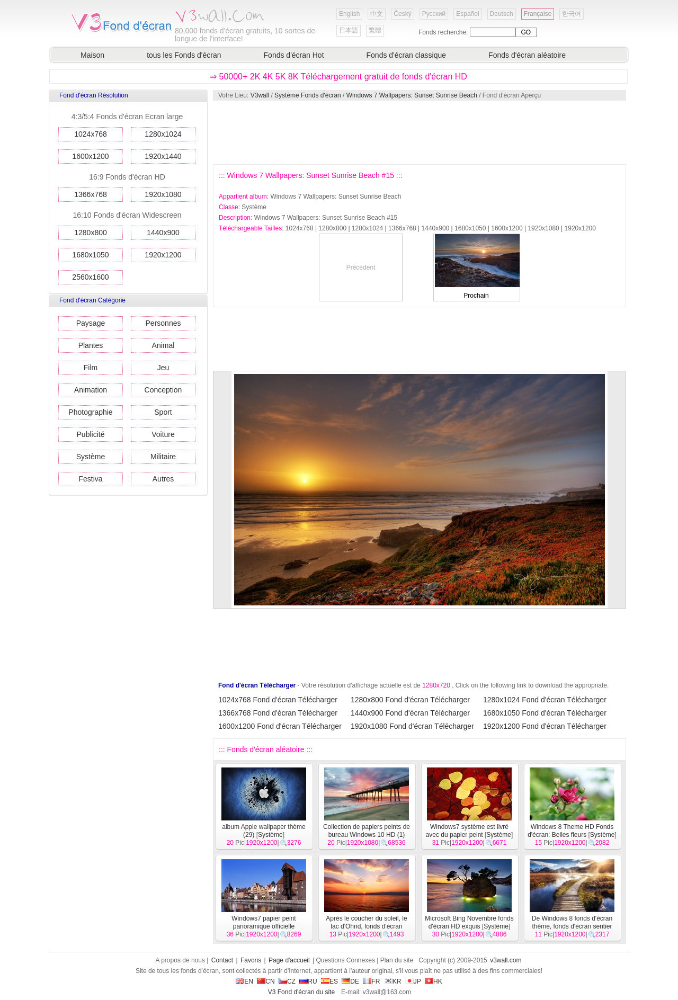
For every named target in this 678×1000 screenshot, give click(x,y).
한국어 (571, 13)
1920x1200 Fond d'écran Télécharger (544, 726)
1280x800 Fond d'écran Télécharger (410, 699)
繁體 (375, 30)
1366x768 (90, 194)
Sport (163, 412)
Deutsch (501, 13)
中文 (376, 13)
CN (265, 981)
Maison (92, 55)
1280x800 (90, 232)
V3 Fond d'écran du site (301, 992)
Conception (163, 390)
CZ (287, 981)
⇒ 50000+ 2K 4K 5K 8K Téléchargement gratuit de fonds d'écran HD (338, 76)
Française (538, 13)
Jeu (163, 367)
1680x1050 (90, 255)
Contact (222, 960)
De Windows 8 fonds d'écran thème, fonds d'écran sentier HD (572, 926)
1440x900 (163, 232)
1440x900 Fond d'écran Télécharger (410, 713)
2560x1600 (90, 277)
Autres (163, 479)
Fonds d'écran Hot (294, 55)
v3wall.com (505, 960)
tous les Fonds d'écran (184, 55)
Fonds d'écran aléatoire (527, 55)
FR (371, 981)
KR (393, 981)
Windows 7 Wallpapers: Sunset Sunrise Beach (411, 95)
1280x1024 (163, 134)
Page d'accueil (289, 960)
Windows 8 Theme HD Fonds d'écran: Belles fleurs (570, 830)
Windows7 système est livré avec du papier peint (467, 830)
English (349, 13)
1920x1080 (163, 194)
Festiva (90, 479)
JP (413, 981)
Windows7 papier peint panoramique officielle (263, 922)
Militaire (163, 456)
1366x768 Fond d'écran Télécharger (277, 713)
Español (467, 13)
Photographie (90, 412)
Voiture (163, 434)
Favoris (250, 960)
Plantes (90, 345)
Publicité (91, 434)
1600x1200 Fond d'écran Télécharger (280, 726)
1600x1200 (90, 156)
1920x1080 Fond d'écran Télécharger (412, 726)
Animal (163, 345)
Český (402, 13)
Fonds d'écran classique (407, 55)
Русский (434, 13)
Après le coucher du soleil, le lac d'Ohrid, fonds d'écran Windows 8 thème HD (366, 926)
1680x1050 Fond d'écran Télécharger (544, 713)
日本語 (348, 30)
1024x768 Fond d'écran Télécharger (277, 699)
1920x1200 (163, 255)
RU (308, 981)
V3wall (260, 95)
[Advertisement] (419, 132)
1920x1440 (163, 156)
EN (244, 981)
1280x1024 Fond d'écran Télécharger (544, 699)
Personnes (163, 323)
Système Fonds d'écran (307, 95)
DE (350, 981)
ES (329, 981)
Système (90, 456)
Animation (90, 390)
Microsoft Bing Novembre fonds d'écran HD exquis (469, 922)
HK (433, 981)
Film (90, 367)
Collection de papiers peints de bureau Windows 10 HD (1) (366, 830)
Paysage (90, 323)
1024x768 (90, 134)
